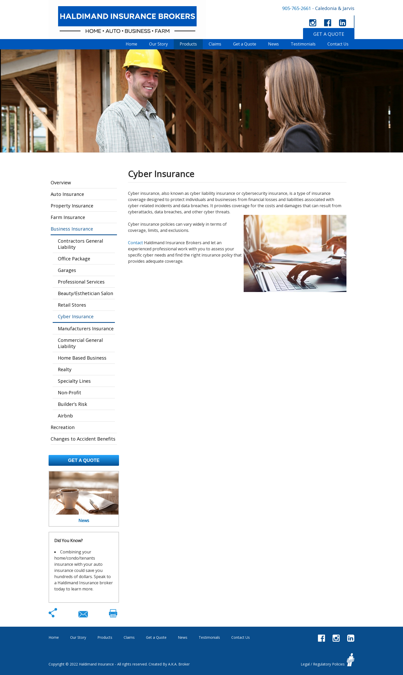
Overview (61, 182)
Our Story (158, 44)
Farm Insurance (68, 217)
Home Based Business (82, 358)
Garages (67, 270)
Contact (135, 242)
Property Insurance (72, 206)
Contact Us (338, 44)
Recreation (63, 427)
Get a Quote (244, 44)
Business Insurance (72, 229)
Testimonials (303, 44)
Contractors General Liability (80, 244)
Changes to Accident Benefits (83, 439)
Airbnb (65, 416)
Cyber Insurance (76, 316)
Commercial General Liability (80, 343)
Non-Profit (69, 392)
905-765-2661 (296, 8)
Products (188, 44)
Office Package (74, 259)
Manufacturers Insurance (86, 328)
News (273, 44)
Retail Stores (72, 305)
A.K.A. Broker (179, 664)
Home (131, 44)
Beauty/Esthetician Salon (85, 293)
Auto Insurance (67, 194)
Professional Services (81, 282)
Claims (215, 44)
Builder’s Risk (72, 404)
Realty (64, 369)
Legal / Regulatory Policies (323, 664)
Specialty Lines (74, 381)
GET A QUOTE (328, 34)
